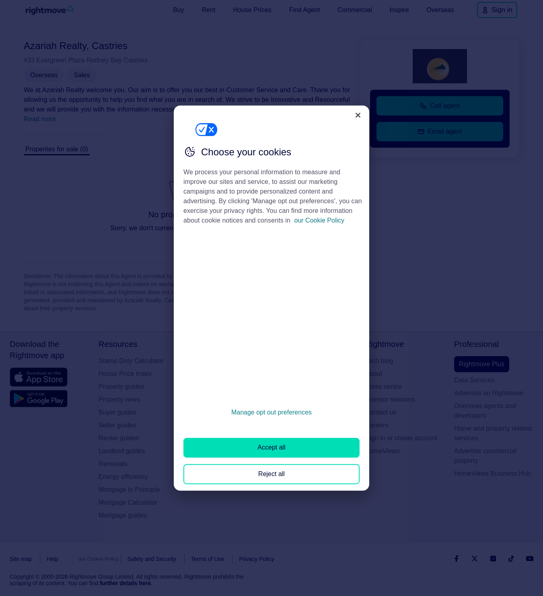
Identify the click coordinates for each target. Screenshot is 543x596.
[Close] (358, 115)
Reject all (271, 473)
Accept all (271, 447)
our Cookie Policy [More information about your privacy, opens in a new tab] (319, 220)
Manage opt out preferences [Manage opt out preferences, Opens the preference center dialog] (271, 412)
